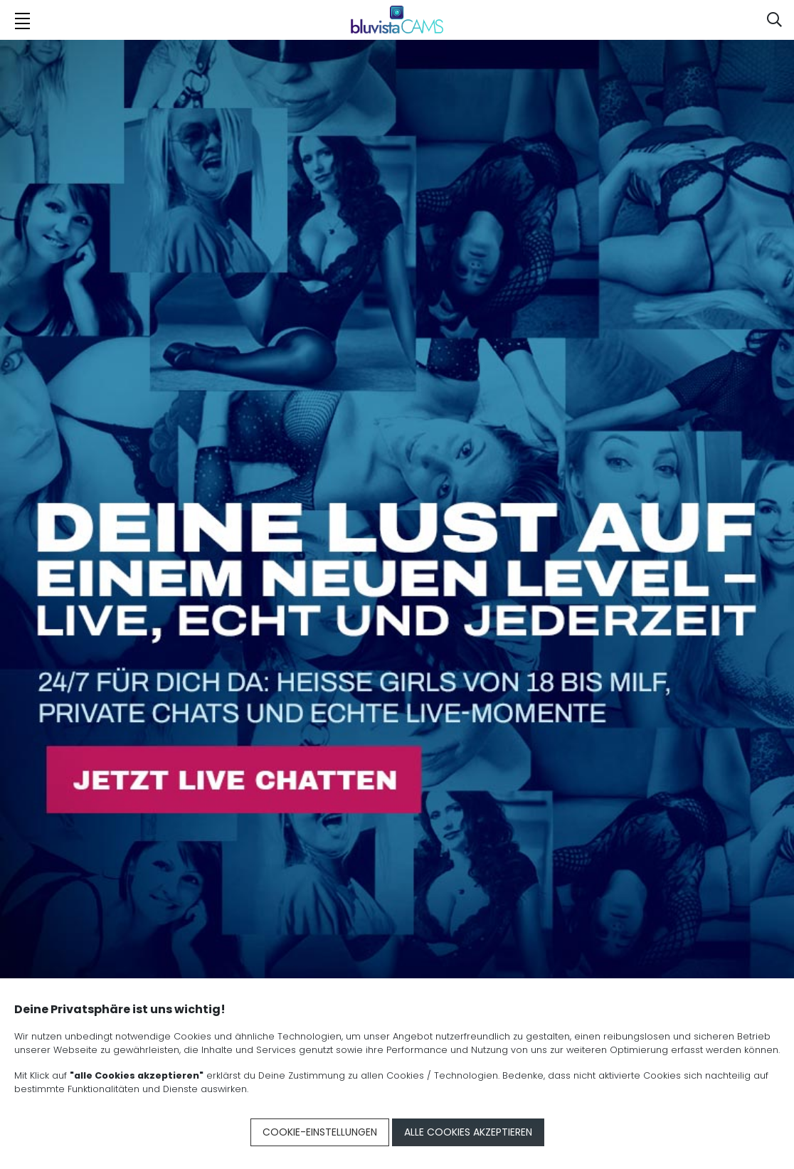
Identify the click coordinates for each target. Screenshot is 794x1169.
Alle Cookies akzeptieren (468, 1132)
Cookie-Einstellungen (320, 1132)
